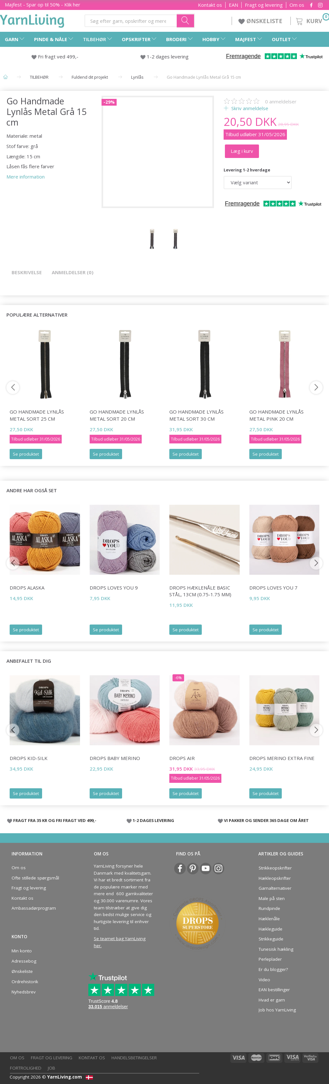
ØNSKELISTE (261, 21)
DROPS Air (182, 758)
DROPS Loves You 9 (114, 587)
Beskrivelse (27, 272)
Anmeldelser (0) (72, 272)
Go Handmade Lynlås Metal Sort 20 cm (117, 415)
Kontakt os (210, 5)
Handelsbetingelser (134, 1058)
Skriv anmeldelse (249, 108)
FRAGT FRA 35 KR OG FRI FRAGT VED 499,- (54, 820)
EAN (233, 5)
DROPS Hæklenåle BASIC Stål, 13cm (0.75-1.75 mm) (200, 591)
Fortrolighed (25, 1068)
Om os (296, 5)
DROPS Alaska (27, 587)
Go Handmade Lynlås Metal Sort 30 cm (196, 415)
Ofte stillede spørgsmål (35, 878)
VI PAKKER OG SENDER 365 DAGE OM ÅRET (266, 820)
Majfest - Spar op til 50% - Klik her (42, 4)
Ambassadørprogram (34, 908)
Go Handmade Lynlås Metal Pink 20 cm (276, 415)
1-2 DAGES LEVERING (153, 820)
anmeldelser (281, 101)
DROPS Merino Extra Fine (282, 758)
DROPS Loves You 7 (273, 587)
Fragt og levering (264, 5)
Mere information (25, 176)
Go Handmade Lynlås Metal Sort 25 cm (37, 415)
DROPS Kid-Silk (29, 758)
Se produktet (26, 454)
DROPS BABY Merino (115, 758)
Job (51, 1068)
